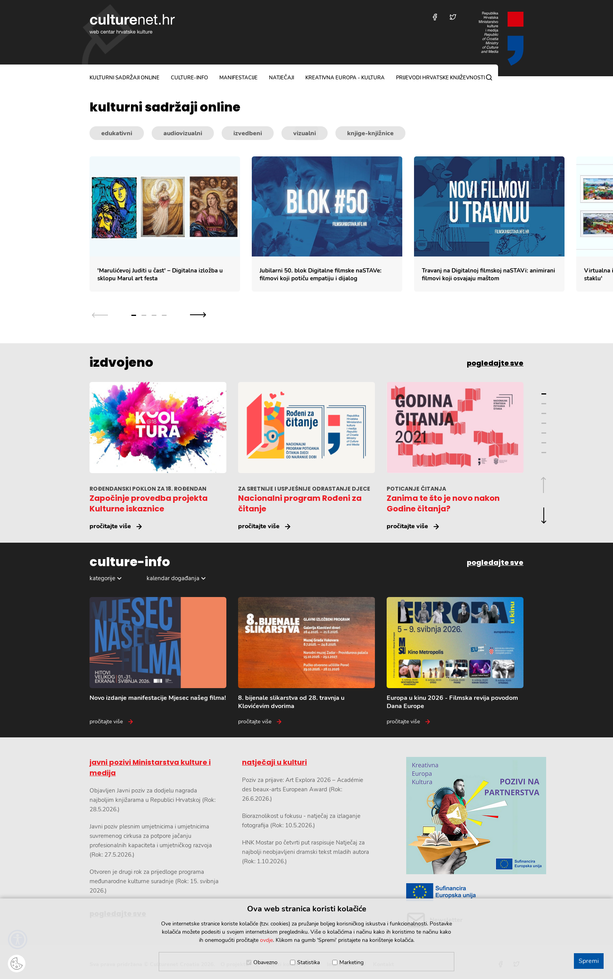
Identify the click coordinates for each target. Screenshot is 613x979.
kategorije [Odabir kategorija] (102, 578)
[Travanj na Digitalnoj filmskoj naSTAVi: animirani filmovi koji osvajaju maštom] (489, 224)
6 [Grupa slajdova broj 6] (543, 442)
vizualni (304, 133)
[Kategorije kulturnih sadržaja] (306, 133)
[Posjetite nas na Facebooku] (435, 17)
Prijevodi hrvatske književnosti (440, 77)
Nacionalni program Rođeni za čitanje (300, 503)
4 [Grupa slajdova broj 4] (164, 315)
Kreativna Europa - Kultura (345, 77)
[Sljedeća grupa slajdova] (198, 314)
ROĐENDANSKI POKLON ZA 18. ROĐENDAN (148, 489)
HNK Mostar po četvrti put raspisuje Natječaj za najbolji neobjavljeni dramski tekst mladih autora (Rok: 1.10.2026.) (305, 852)
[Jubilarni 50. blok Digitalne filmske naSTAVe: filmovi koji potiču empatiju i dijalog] (327, 224)
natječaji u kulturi (274, 762)
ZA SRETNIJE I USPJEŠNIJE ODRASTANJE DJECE (304, 489)
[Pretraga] (489, 77)
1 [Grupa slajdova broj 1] (133, 315)
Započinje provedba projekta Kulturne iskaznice (149, 503)
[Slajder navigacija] (149, 314)
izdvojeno (121, 362)
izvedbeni (247, 133)
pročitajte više (110, 526)
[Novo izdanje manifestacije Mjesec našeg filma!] (158, 661)
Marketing (351, 962)
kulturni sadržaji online (125, 77)
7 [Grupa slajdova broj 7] (543, 452)
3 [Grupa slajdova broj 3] (154, 315)
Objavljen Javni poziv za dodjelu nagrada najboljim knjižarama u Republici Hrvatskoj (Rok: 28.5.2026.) (152, 800)
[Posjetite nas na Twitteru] (453, 17)
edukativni (116, 133)
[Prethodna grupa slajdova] (99, 314)
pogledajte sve (495, 363)
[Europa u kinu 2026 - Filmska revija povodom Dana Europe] (455, 661)
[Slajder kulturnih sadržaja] (351, 224)
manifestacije (238, 77)
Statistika (308, 962)
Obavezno (265, 962)
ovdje (266, 940)
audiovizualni (182, 133)
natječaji (281, 77)
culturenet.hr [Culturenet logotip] (132, 24)
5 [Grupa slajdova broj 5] (543, 433)
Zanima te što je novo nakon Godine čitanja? (443, 503)
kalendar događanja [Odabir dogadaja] (173, 578)
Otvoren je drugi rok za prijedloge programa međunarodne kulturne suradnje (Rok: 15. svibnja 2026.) (154, 881)
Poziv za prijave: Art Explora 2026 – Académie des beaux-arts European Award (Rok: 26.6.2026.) (302, 789)
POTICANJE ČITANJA (416, 489)
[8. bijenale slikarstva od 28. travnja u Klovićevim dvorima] (306, 661)
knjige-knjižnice (370, 133)
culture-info (189, 77)
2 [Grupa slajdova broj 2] (144, 315)
